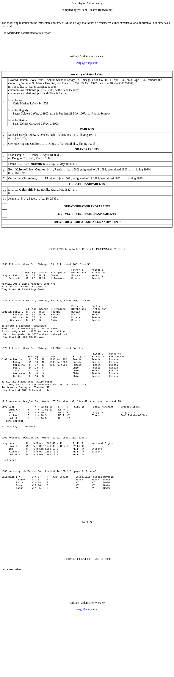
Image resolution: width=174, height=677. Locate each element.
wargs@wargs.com (87, 62)
